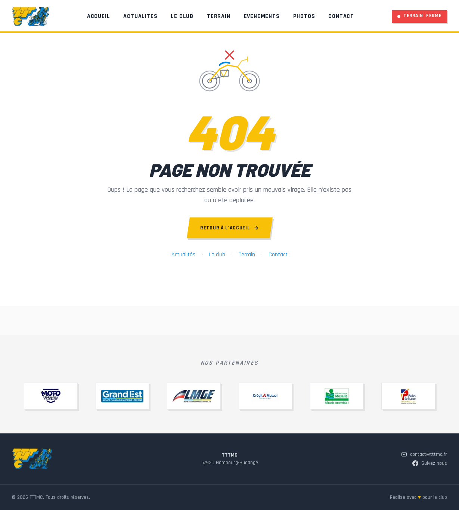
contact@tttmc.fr (424, 476)
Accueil (98, 18)
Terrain (219, 18)
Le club (217, 255)
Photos (304, 18)
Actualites (141, 18)
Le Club (182, 18)
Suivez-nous (429, 485)
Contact (341, 18)
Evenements (262, 18)
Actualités (183, 255)
